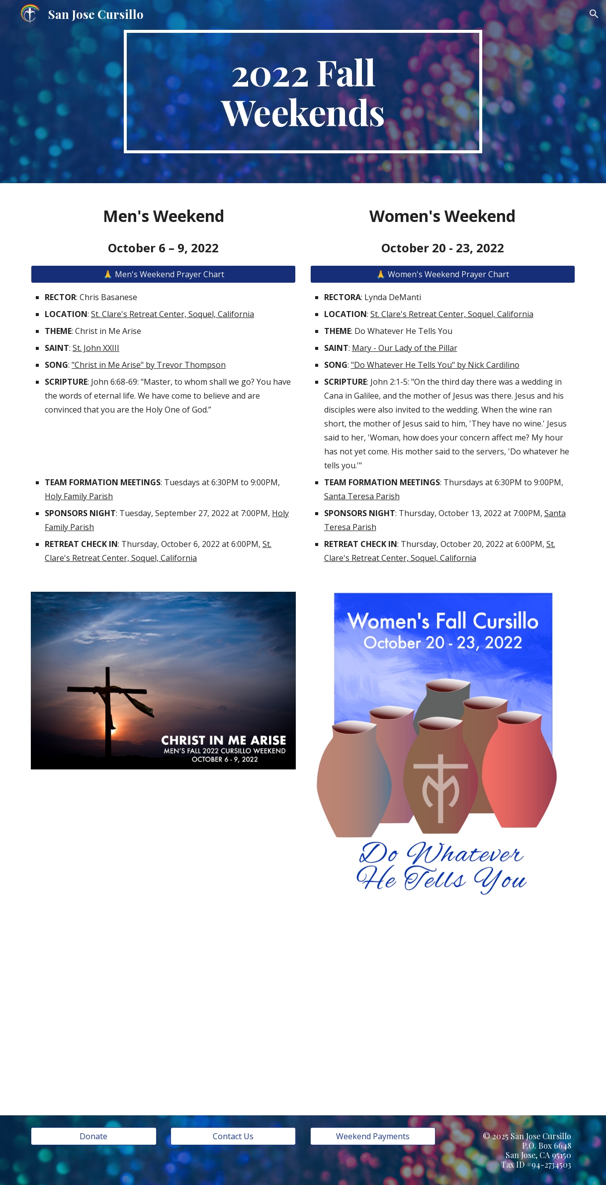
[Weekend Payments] (373, 1136)
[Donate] (93, 1136)
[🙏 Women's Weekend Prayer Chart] (443, 274)
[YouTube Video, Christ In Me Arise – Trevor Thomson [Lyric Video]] (163, 1002)
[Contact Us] (233, 1136)
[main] (303, 91)
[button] (594, 14)
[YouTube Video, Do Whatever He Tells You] (442, 1013)
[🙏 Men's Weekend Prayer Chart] (163, 274)
